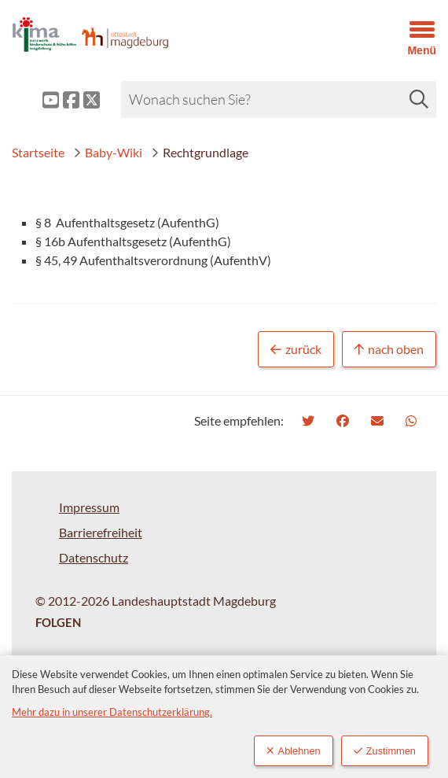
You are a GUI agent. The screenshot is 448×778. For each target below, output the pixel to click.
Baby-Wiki (107, 152)
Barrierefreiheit (100, 532)
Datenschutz (93, 557)
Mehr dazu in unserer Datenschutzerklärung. (112, 712)
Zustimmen (385, 751)
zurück (295, 349)
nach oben (389, 349)
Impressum (89, 507)
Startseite (38, 152)
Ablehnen (293, 751)
